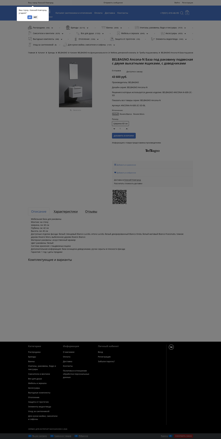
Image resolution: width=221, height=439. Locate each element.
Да (30, 17)
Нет (35, 17)
